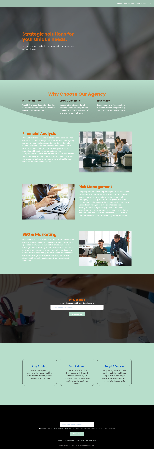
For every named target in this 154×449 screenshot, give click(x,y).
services (126, 3)
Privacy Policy (136, 3)
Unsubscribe (69, 441)
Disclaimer (147, 3)
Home (60, 441)
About (119, 3)
